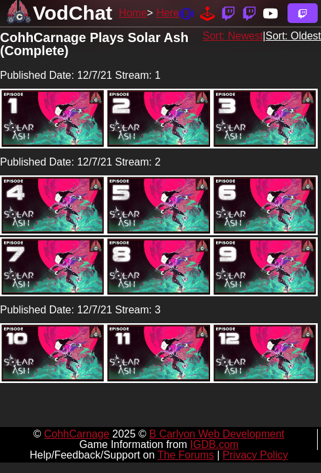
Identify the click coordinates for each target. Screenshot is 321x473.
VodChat (72, 13)
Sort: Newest (233, 35)
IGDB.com (214, 444)
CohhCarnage (77, 433)
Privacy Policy (255, 455)
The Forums (186, 455)
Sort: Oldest (293, 35)
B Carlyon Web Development (216, 433)
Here (167, 12)
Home (133, 12)
